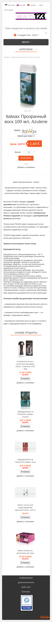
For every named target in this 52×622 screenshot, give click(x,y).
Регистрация (8, 10)
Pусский (21, 5)
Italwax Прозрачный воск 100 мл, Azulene (25, 57)
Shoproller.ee (45, 617)
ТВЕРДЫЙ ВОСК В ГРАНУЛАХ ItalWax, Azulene (25, 414)
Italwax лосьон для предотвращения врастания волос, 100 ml (25, 507)
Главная (6, 57)
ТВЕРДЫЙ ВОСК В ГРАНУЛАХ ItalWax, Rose (25, 461)
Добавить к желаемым (26, 167)
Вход (41, 5)
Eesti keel (10, 5)
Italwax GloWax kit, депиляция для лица (25, 552)
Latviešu (31, 5)
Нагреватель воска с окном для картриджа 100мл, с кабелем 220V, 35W (25, 365)
